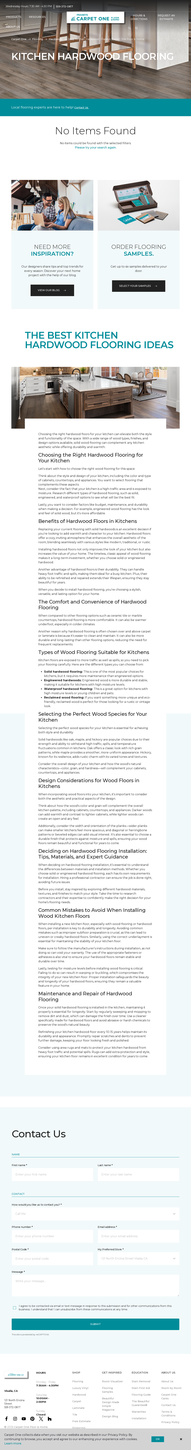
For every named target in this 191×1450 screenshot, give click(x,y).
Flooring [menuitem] (77, 1381)
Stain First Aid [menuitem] (141, 1388)
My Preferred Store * (110, 1249)
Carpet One (18, 39)
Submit (95, 1324)
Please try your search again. (95, 147)
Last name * (105, 1165)
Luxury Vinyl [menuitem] (80, 1388)
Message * (18, 1272)
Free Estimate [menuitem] (81, 1421)
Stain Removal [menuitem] (141, 1381)
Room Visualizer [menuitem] (112, 1381)
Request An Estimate (166, 17)
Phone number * (22, 1227)
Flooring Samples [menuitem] (107, 1389)
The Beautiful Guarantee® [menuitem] (140, 1403)
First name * (19, 1165)
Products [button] (13, 16)
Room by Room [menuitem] (171, 1388)
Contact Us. (81, 107)
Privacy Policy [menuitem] (170, 1422)
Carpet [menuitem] (76, 1401)
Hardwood (55, 39)
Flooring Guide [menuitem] (141, 1394)
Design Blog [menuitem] (110, 1416)
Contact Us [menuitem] (168, 1405)
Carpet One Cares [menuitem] (168, 1396)
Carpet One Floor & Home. (31, 1427)
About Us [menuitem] (167, 1381)
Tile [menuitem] (74, 1414)
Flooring (37, 39)
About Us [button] (13, 26)
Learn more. (13, 1443)
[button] (129, 28)
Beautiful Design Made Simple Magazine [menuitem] (110, 1404)
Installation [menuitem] (139, 1418)
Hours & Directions (139, 17)
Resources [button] (37, 16)
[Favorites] (136, 28)
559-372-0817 (64, 6)
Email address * (107, 1227)
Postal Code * (20, 1249)
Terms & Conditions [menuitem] (168, 1413)
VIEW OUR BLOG (52, 290)
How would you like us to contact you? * (37, 1204)
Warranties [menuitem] (139, 1411)
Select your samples (138, 285)
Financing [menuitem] (78, 1428)
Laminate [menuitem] (78, 1408)
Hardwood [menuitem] (79, 1394)
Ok (158, 1439)
